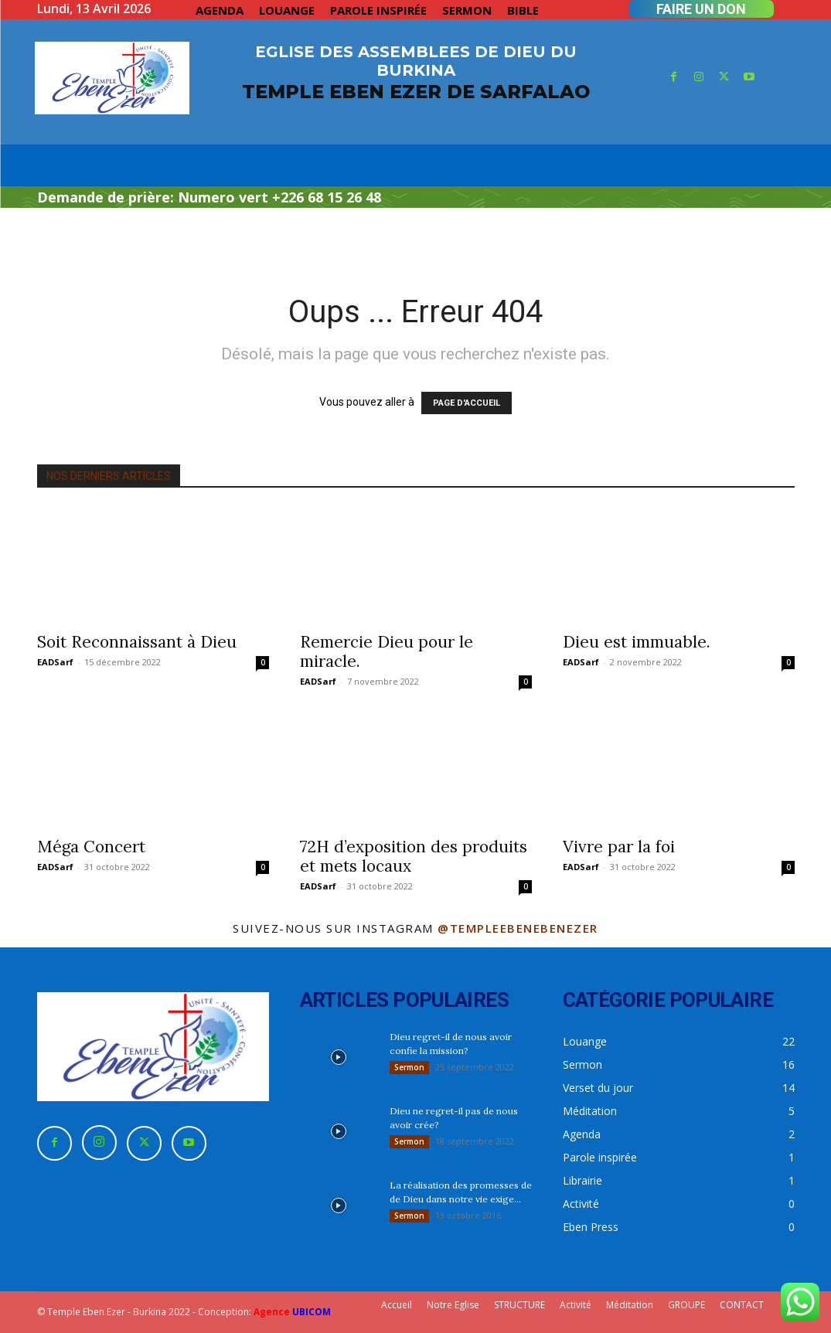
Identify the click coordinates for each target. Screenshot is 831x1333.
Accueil (396, 1304)
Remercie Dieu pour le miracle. (386, 651)
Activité (575, 1304)
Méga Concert (91, 846)
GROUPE (686, 1304)
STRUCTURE (519, 1304)
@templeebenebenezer (518, 928)
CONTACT (742, 1304)
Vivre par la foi (619, 846)
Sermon (409, 1067)
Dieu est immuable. (636, 641)
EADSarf (55, 662)
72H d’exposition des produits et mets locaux (413, 856)
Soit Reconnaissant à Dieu (137, 641)
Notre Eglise (453, 1304)
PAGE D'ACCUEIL (466, 403)
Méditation (629, 1304)
